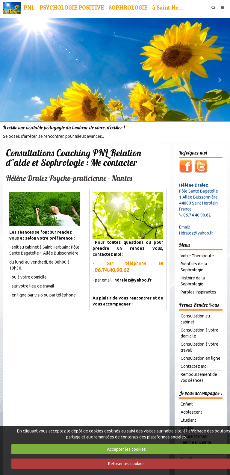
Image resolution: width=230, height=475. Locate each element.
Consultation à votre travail (199, 347)
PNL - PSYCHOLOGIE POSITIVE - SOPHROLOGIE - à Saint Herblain (104, 7)
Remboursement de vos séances (199, 377)
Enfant (187, 404)
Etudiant (188, 420)
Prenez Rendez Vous (199, 305)
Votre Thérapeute (197, 255)
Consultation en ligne (200, 358)
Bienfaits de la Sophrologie (194, 266)
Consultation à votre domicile (199, 333)
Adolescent (191, 412)
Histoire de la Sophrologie (193, 281)
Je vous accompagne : (200, 393)
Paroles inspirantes (198, 292)
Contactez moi (194, 366)
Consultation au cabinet (195, 319)
